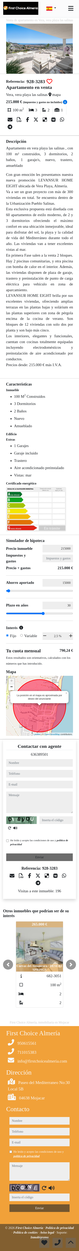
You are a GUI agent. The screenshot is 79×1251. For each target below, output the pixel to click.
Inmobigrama (39, 1237)
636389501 (39, 754)
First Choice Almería (29, 1228)
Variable (30, 636)
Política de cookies (25, 1232)
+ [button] (11, 681)
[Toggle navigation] (71, 8)
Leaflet (37, 734)
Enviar (39, 857)
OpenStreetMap (52, 734)
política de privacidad (26, 1156)
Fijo (13, 636)
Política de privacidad (60, 1228)
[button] (8, 965)
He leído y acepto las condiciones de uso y (39, 842)
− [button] (11, 687)
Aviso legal (47, 1232)
